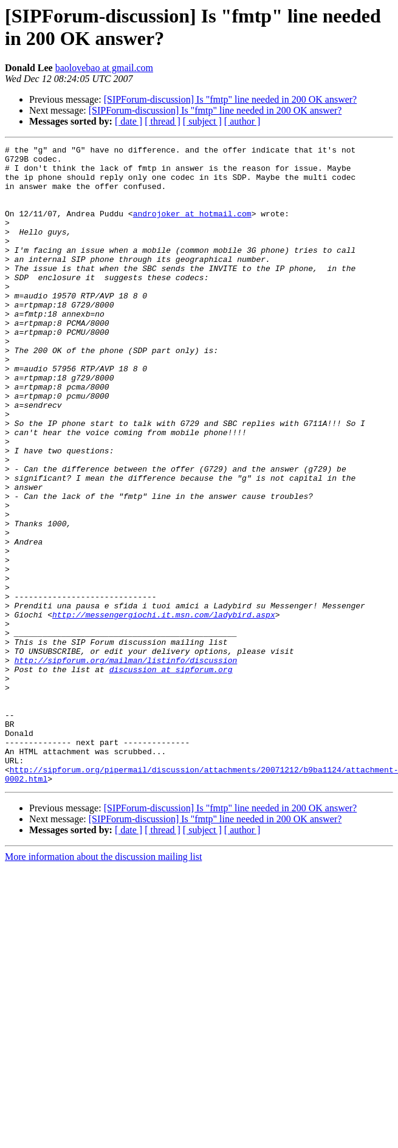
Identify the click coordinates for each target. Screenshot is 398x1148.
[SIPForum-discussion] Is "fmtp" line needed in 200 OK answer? (230, 99)
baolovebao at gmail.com (104, 68)
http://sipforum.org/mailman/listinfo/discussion (126, 763)
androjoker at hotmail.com (192, 227)
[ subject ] (202, 121)
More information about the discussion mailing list (103, 984)
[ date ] (128, 121)
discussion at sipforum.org (171, 774)
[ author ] (242, 121)
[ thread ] (162, 121)
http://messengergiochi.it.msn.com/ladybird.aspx (163, 709)
